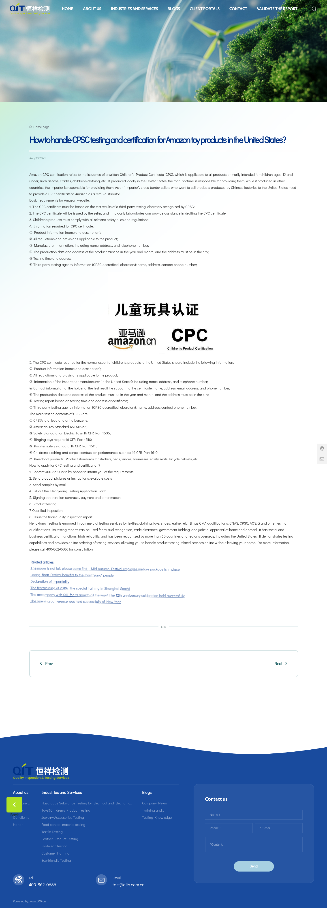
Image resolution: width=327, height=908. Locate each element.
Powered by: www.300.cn (29, 901)
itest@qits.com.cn (128, 884)
